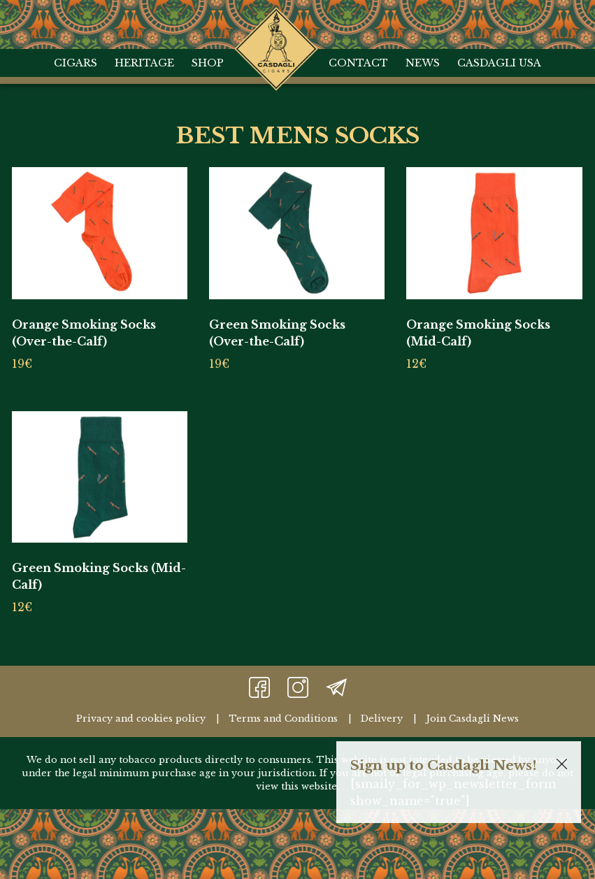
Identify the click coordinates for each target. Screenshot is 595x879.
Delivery (382, 718)
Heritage (144, 63)
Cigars (75, 63)
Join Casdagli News (472, 718)
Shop (208, 63)
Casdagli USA (499, 63)
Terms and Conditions (283, 718)
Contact (358, 63)
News (423, 63)
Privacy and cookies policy (141, 718)
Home (276, 21)
